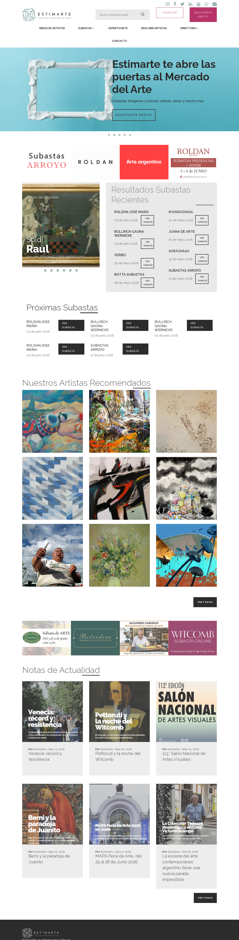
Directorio (189, 28)
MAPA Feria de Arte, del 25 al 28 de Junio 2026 (118, 875)
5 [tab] (130, 135)
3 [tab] (120, 135)
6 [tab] (76, 270)
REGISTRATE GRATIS (203, 14)
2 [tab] (114, 135)
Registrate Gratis (134, 114)
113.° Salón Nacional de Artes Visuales (184, 772)
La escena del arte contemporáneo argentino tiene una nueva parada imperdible (181, 884)
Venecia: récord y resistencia (45, 772)
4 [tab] (125, 135)
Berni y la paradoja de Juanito (49, 875)
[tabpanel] (119, 89)
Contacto (119, 41)
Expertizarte (118, 28)
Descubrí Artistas (154, 28)
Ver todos (205, 602)
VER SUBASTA (148, 220)
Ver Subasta (68, 325)
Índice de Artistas (52, 28)
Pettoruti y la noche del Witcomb (117, 772)
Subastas (86, 28)
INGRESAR (169, 12)
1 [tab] (109, 135)
